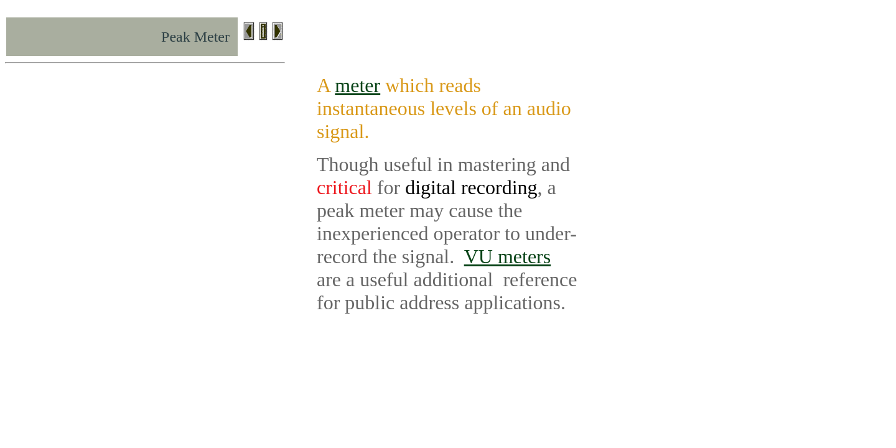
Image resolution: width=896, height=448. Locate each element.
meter (357, 85)
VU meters (507, 256)
